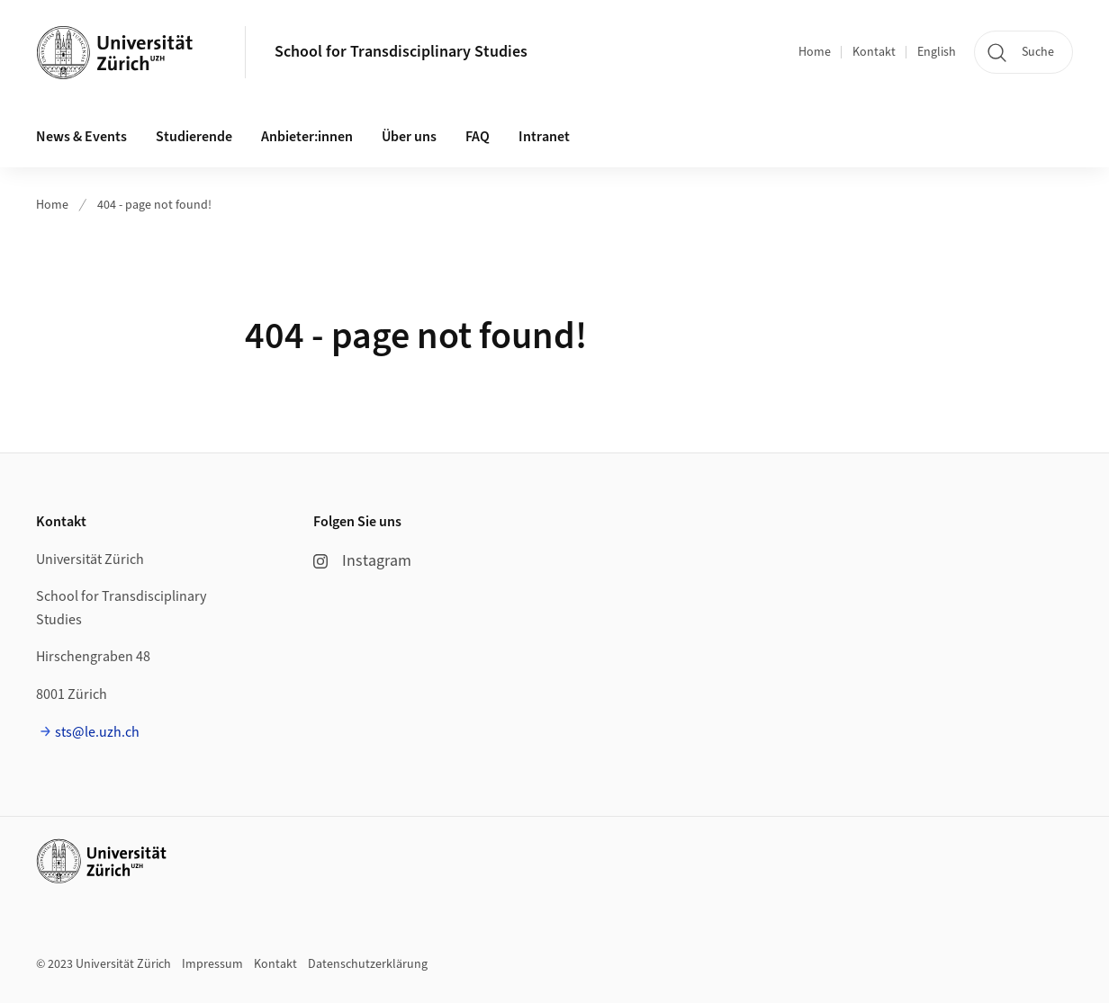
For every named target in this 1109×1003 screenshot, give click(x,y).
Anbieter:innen (307, 137)
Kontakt (874, 52)
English (936, 52)
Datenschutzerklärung (368, 964)
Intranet (544, 137)
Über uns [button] (409, 137)
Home (814, 52)
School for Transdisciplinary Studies (401, 51)
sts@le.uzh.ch (97, 732)
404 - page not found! (154, 205)
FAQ (477, 137)
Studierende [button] (194, 137)
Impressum (212, 964)
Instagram (362, 561)
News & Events (81, 137)
